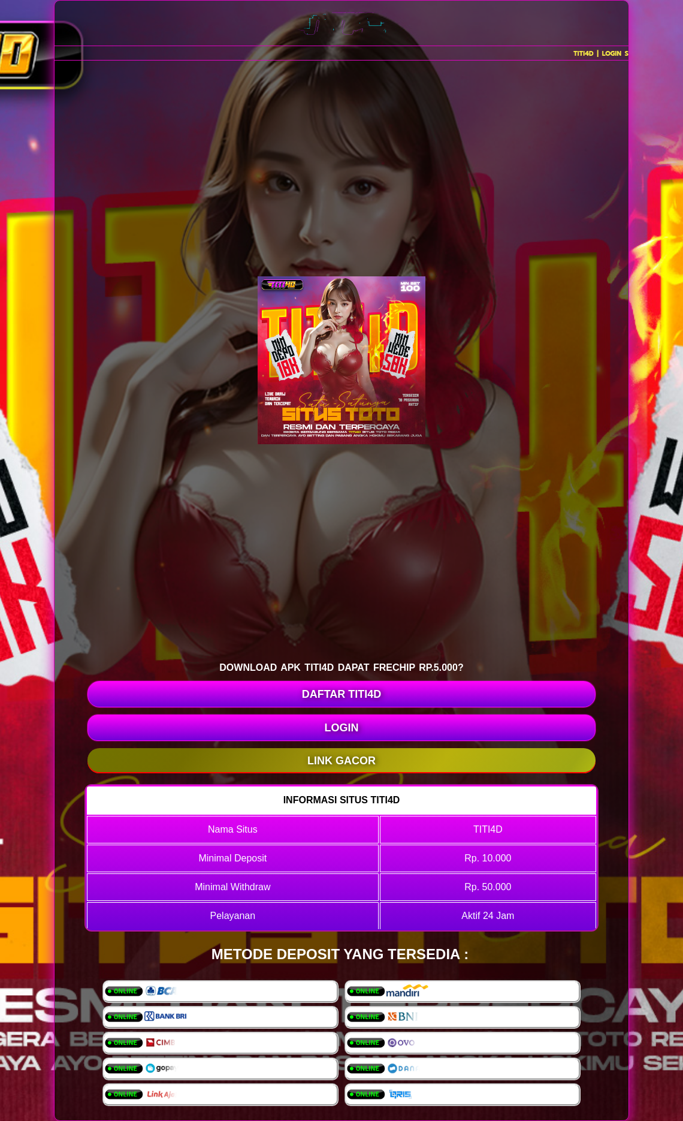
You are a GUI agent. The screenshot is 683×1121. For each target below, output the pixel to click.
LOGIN (342, 728)
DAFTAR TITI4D (342, 694)
